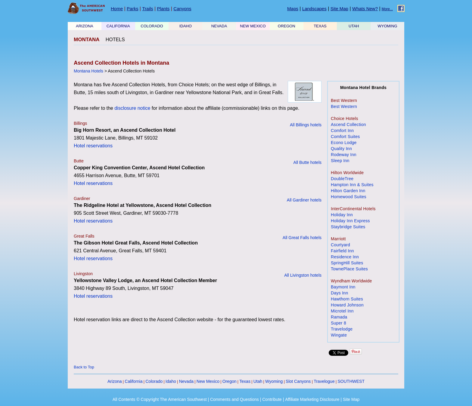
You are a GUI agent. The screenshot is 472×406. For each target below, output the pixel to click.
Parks (132, 8)
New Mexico (208, 381)
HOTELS (115, 39)
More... (387, 9)
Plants (163, 8)
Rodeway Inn (343, 154)
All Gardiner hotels (304, 200)
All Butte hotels (307, 162)
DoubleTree (342, 178)
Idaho (171, 381)
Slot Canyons (298, 381)
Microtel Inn (342, 311)
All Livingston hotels (302, 275)
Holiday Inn (342, 214)
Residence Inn (345, 256)
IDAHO (185, 26)
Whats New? (365, 8)
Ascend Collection (348, 124)
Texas (244, 381)
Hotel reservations (93, 145)
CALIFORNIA (118, 26)
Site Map (339, 8)
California (133, 381)
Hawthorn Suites (347, 299)
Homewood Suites (348, 196)
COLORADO (152, 26)
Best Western (344, 106)
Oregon (229, 381)
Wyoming (274, 381)
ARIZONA (84, 26)
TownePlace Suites (349, 268)
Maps (292, 8)
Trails (147, 8)
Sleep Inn (340, 160)
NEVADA (219, 26)
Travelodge (341, 329)
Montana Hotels (88, 71)
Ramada (339, 317)
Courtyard (340, 244)
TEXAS (320, 26)
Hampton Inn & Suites (352, 184)
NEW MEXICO (253, 26)
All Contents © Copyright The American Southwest (160, 399)
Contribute (272, 399)
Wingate (339, 335)
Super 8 (338, 323)
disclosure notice (132, 108)
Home (117, 8)
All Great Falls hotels (302, 237)
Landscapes (314, 8)
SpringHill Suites (347, 262)
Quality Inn (341, 148)
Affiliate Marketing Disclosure (312, 399)
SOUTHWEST (351, 381)
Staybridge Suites (348, 226)
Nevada (186, 381)
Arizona (114, 381)
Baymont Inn (343, 287)
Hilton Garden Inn (348, 190)
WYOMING (387, 26)
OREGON (286, 26)
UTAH (354, 26)
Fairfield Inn (342, 250)
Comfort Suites (345, 136)
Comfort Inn (342, 130)
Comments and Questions (234, 399)
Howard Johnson (347, 305)
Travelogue (324, 381)
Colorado (154, 381)
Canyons (182, 8)
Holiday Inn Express (350, 220)
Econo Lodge (344, 142)
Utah (257, 381)
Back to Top (84, 367)
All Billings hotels (305, 124)
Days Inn (339, 293)
